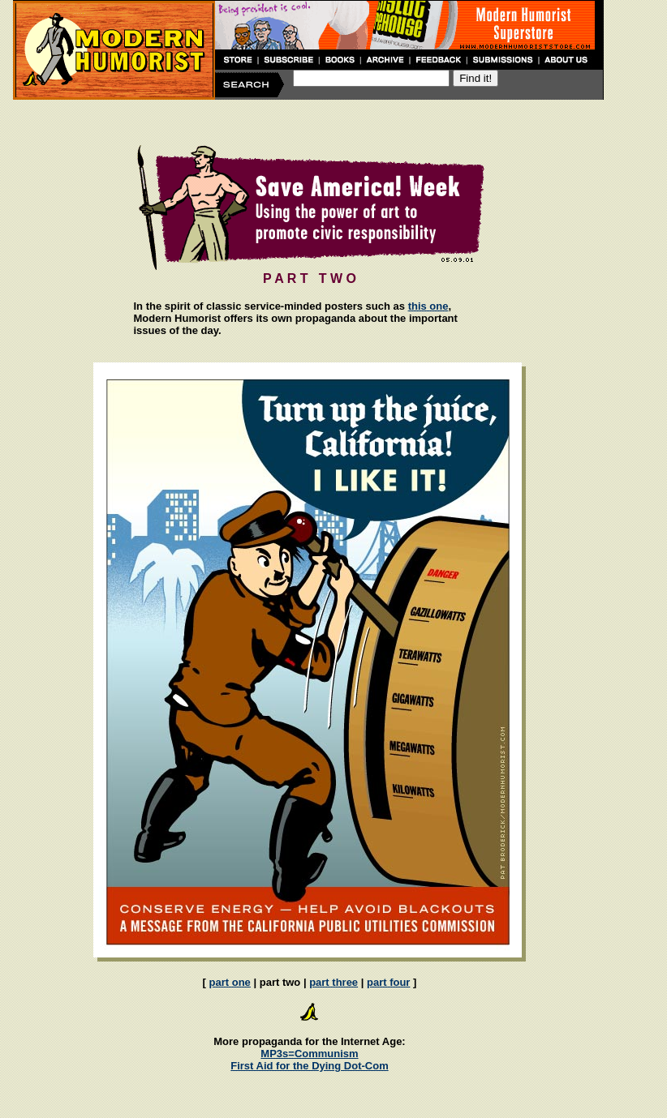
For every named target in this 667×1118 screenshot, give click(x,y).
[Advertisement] (308, 120)
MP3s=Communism (309, 1053)
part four (388, 982)
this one (428, 306)
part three (333, 982)
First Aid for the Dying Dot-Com (309, 1066)
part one (230, 982)
